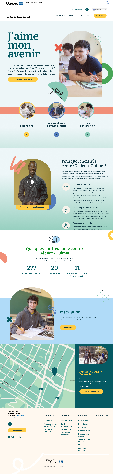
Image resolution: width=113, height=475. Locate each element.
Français (97, 10)
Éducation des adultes (83, 435)
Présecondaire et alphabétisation (50, 425)
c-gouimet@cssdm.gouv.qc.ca (17, 417)
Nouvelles (82, 427)
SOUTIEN (73, 15)
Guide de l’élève (84, 431)
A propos (86, 15)
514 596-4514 (20, 415)
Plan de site (82, 445)
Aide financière (66, 421)
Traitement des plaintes (84, 440)
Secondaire (48, 421)
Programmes (58, 15)
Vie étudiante (66, 429)
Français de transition (48, 430)
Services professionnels (66, 425)
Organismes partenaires (65, 434)
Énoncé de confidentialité (83, 449)
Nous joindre (83, 421)
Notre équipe (83, 424)
